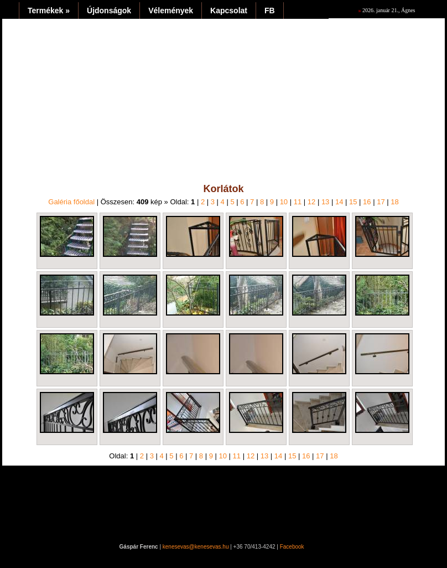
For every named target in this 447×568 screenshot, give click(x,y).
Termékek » (49, 10)
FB (269, 10)
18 (394, 202)
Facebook (292, 547)
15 (353, 202)
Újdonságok (109, 10)
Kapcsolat (228, 10)
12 (311, 202)
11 (298, 202)
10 (284, 202)
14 (339, 202)
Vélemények (170, 10)
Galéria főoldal (71, 202)
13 (325, 202)
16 (367, 202)
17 (380, 202)
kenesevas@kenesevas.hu (196, 547)
